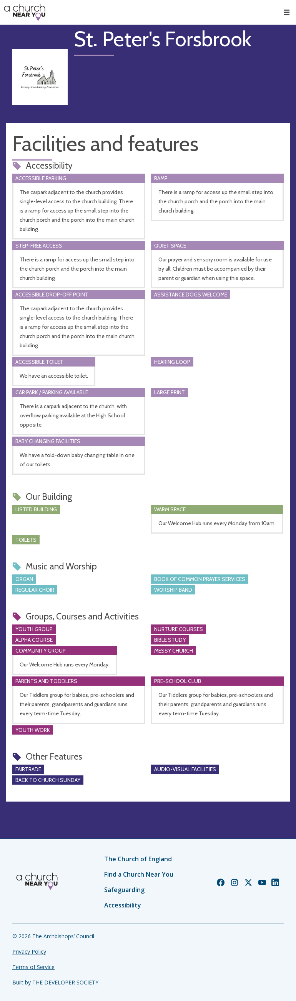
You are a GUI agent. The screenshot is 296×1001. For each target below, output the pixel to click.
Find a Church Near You (138, 874)
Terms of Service (33, 967)
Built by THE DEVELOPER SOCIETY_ (56, 982)
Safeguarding (124, 890)
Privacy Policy (29, 951)
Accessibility (122, 905)
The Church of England (138, 859)
